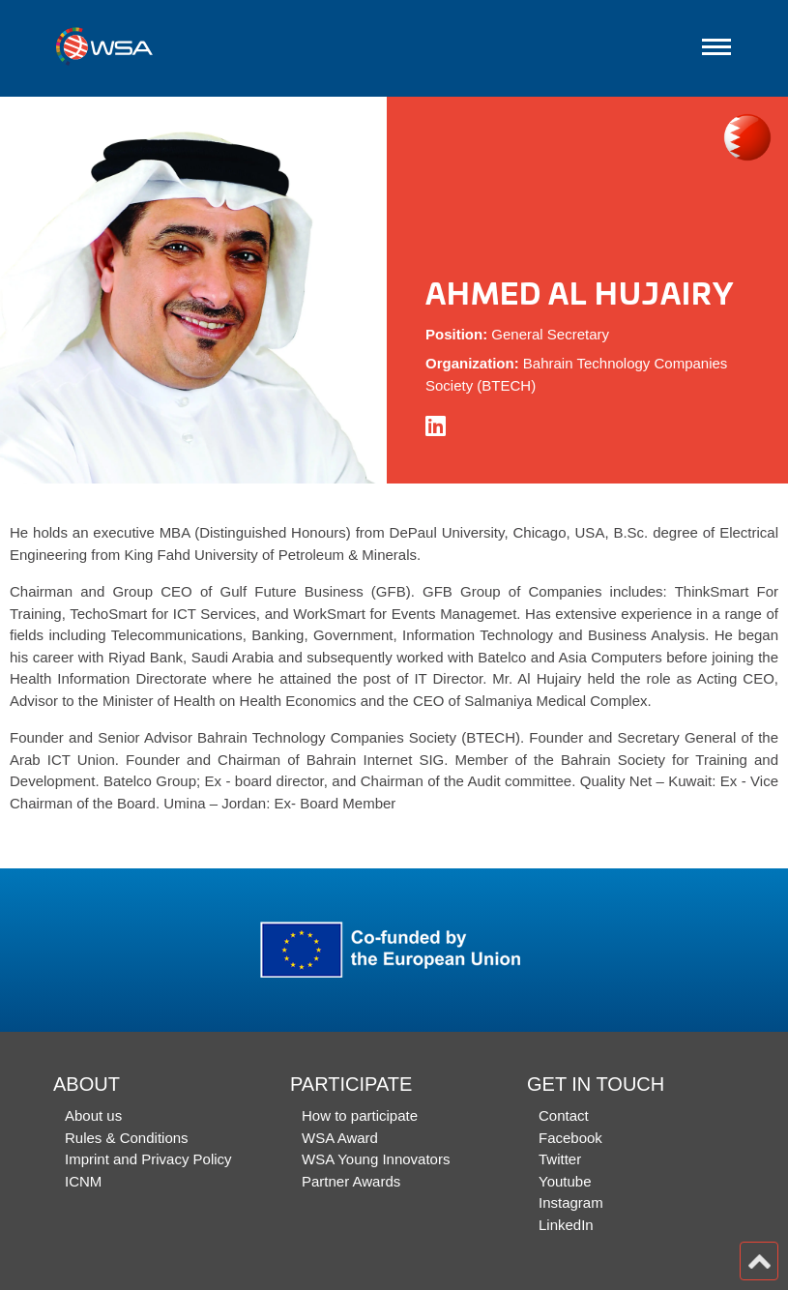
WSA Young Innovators (376, 1159)
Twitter (560, 1159)
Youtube (565, 1181)
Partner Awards (351, 1181)
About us (93, 1115)
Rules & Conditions (127, 1137)
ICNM (83, 1181)
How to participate (360, 1115)
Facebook (570, 1137)
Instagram (571, 1202)
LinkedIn (566, 1225)
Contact (564, 1115)
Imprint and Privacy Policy (148, 1159)
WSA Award (340, 1137)
